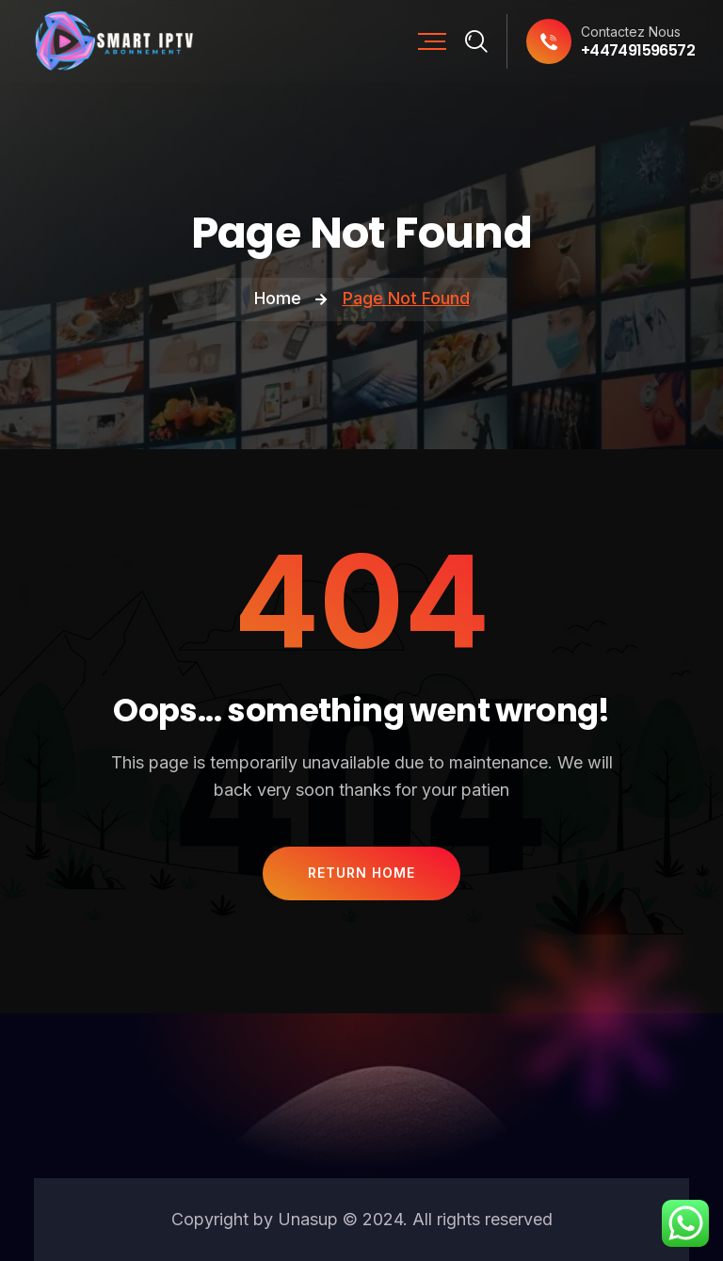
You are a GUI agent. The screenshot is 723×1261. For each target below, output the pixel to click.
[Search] (476, 41)
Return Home (361, 873)
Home (277, 298)
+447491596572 (638, 50)
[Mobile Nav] (432, 41)
